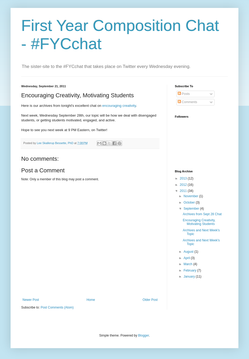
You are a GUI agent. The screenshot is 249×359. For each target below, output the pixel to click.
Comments (187, 102)
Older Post (150, 300)
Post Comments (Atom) (57, 307)
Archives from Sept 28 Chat (202, 214)
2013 (184, 178)
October (190, 202)
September (192, 208)
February (190, 270)
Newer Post (31, 300)
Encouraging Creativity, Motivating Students (199, 222)
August (189, 252)
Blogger (143, 335)
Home (91, 300)
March (188, 264)
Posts (184, 94)
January (190, 276)
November (191, 196)
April (187, 258)
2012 (184, 185)
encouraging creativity (119, 106)
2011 (184, 191)
